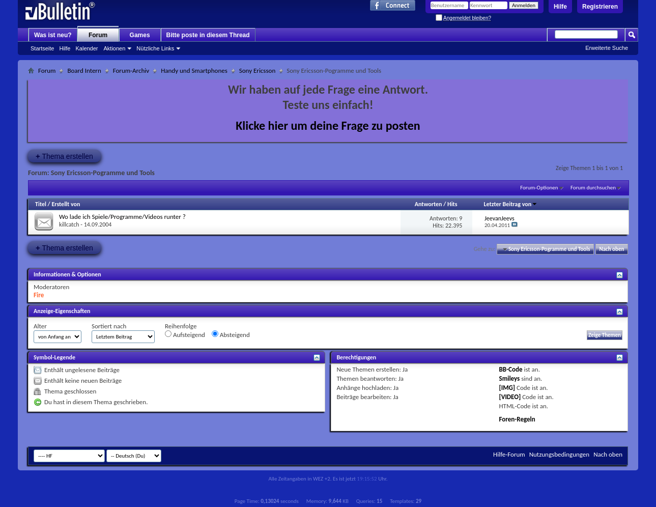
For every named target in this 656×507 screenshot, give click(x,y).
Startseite (42, 48)
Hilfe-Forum (509, 454)
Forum (98, 35)
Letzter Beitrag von (510, 204)
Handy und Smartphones (194, 70)
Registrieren (600, 6)
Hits (452, 204)
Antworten (428, 204)
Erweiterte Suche (606, 48)
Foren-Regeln (517, 419)
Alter (40, 326)
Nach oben (611, 249)
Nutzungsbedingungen (559, 454)
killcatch (69, 224)
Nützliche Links (155, 48)
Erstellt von (65, 204)
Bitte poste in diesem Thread (208, 35)
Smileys (509, 378)
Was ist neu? (53, 35)
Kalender (86, 48)
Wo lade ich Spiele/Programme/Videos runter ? (122, 216)
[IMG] (507, 387)
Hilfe (560, 6)
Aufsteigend (185, 334)
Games (140, 35)
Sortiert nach (109, 326)
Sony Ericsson (257, 70)
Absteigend (231, 334)
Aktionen (115, 48)
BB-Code (511, 369)
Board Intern (84, 70)
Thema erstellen (64, 156)
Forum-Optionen (539, 187)
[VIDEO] (510, 397)
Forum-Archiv (131, 70)
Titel (40, 204)
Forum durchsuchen (593, 187)
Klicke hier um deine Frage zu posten (328, 125)
